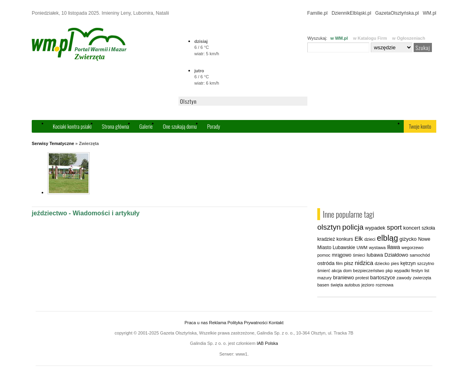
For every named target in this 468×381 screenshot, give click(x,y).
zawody (404, 277)
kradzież (326, 239)
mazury (324, 277)
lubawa (374, 255)
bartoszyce (382, 277)
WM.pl (429, 13)
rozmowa (384, 284)
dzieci (369, 239)
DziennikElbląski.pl (351, 13)
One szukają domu (180, 126)
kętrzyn (408, 263)
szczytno (425, 263)
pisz (348, 263)
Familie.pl (317, 13)
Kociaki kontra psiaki (72, 126)
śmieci (359, 255)
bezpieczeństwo (368, 270)
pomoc (323, 255)
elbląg (387, 238)
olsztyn (329, 227)
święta (337, 284)
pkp (389, 270)
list (426, 271)
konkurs (344, 239)
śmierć (323, 270)
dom (347, 270)
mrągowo (341, 255)
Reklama (217, 322)
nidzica (364, 262)
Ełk (359, 238)
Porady (213, 126)
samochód (420, 255)
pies (395, 263)
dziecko (382, 263)
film (339, 263)
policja (353, 227)
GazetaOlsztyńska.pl (397, 13)
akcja (337, 270)
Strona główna (115, 126)
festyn (417, 270)
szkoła (428, 228)
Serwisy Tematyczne (53, 143)
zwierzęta (422, 277)
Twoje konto (420, 126)
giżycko (407, 239)
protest (362, 277)
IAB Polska (267, 343)
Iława (393, 247)
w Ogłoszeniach (408, 38)
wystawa (377, 247)
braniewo (343, 277)
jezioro (367, 284)
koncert (411, 228)
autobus (352, 284)
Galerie (146, 126)
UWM (362, 247)
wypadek (375, 228)
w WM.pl (339, 38)
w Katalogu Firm (370, 38)
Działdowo (396, 255)
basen (323, 284)
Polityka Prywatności (247, 322)
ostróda (325, 263)
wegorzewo (412, 247)
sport (394, 227)
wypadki (402, 270)
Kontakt (276, 322)
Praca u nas (196, 322)
